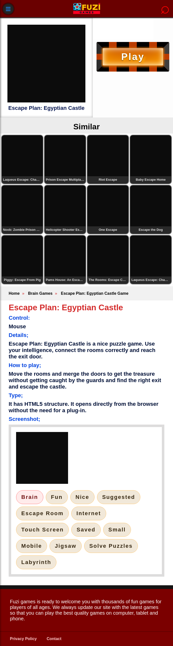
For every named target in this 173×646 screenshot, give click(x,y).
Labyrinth (36, 562)
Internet (88, 513)
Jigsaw (65, 546)
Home (14, 293)
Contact (54, 639)
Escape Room (42, 513)
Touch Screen (42, 530)
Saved (85, 530)
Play (133, 56)
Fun (57, 497)
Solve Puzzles (111, 546)
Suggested (118, 497)
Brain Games (40, 293)
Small (117, 530)
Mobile (31, 546)
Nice (82, 497)
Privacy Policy (23, 639)
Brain (29, 497)
